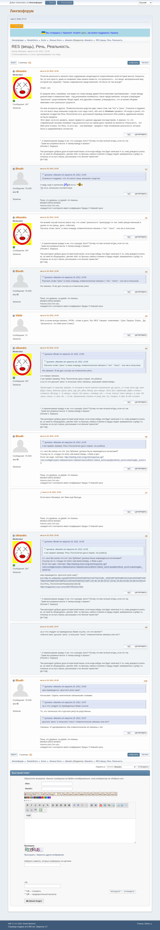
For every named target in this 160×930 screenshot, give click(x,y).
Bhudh (20, 168)
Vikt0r (19, 315)
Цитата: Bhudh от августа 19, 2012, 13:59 (64, 354)
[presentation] (48, 874)
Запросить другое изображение (50, 855)
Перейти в (100, 767)
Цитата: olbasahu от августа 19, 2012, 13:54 (65, 277)
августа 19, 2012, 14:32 (49, 348)
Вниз (13, 63)
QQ (127, 134)
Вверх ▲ (148, 924)
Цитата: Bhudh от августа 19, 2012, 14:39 (64, 542)
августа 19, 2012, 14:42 (51, 492)
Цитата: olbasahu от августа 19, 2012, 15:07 (65, 702)
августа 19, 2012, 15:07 (49, 627)
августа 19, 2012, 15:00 (49, 535)
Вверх (14, 755)
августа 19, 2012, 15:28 (49, 680)
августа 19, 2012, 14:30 (49, 315)
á (24, 800)
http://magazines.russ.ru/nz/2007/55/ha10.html (61, 587)
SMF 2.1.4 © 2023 (15, 924)
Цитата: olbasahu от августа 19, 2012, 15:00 (65, 686)
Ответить (133, 63)
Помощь (140, 924)
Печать (145, 63)
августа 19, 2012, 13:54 (49, 217)
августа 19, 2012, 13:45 (49, 71)
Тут (41, 188)
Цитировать (139, 134)
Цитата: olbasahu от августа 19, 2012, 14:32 (65, 442)
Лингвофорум (21, 11)
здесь (84, 33)
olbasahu (88, 40)
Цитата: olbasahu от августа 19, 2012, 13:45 (65, 175)
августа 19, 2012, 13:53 (49, 169)
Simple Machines (29, 924)
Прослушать (29, 855)
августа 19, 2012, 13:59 (49, 271)
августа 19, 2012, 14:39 (49, 436)
